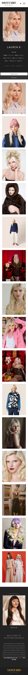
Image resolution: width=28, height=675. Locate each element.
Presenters (19, 65)
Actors (13, 65)
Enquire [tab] (14, 77)
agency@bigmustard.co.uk (10, 657)
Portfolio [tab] (14, 74)
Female (7, 65)
